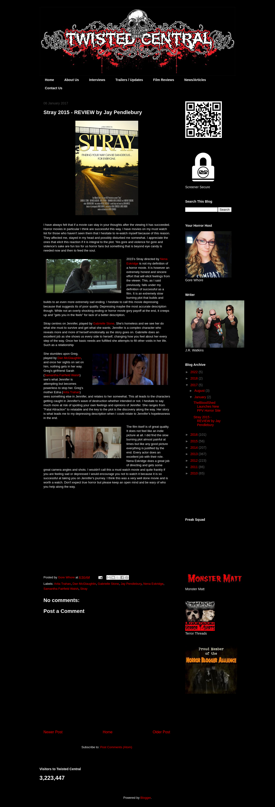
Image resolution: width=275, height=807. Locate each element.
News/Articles (195, 80)
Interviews (97, 80)
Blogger (145, 797)
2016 (194, 434)
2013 (194, 454)
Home (49, 80)
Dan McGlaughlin (69, 358)
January (200, 397)
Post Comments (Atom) (116, 747)
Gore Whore (66, 577)
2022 (194, 372)
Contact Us (53, 88)
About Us (71, 80)
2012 (194, 460)
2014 (194, 447)
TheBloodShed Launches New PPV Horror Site (207, 407)
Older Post (161, 732)
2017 (194, 385)
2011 (194, 467)
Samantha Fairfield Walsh (61, 375)
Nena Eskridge (153, 583)
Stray (83, 588)
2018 (194, 378)
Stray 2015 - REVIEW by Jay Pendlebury (207, 421)
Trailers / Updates (129, 80)
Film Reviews (163, 80)
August (199, 391)
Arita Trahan (71, 392)
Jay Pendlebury (131, 583)
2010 (194, 473)
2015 (194, 441)
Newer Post (53, 732)
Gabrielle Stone (103, 323)
